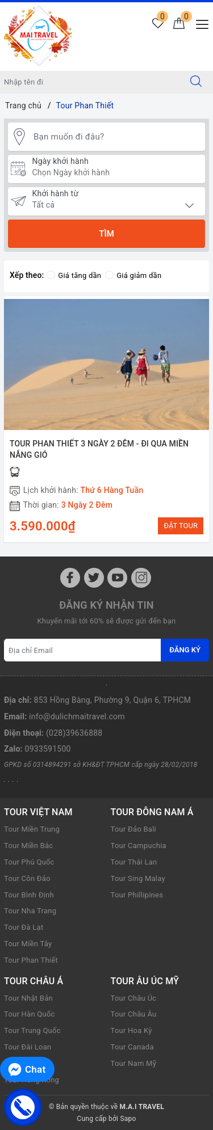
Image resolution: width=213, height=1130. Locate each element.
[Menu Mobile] (199, 22)
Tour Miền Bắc (28, 845)
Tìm (106, 234)
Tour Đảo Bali (134, 829)
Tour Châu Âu (134, 1014)
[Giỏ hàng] (178, 24)
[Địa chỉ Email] (82, 650)
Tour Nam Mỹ (134, 1063)
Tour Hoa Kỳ (131, 1030)
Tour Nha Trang (30, 910)
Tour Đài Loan (27, 1047)
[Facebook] (70, 578)
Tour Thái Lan (134, 862)
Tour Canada (132, 1047)
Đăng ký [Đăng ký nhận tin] (185, 650)
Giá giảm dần (133, 275)
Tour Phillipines (137, 895)
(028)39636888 (74, 732)
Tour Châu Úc (134, 998)
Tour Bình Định (29, 895)
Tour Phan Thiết (31, 960)
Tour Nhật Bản (28, 998)
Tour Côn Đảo (27, 878)
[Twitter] (94, 578)
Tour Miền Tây (28, 943)
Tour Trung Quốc (32, 1030)
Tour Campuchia (138, 845)
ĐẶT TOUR (181, 525)
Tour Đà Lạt (23, 927)
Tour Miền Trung (32, 829)
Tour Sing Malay (138, 878)
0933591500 (48, 748)
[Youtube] (117, 578)
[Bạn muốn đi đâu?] (116, 136)
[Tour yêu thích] (157, 24)
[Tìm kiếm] (196, 82)
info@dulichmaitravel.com (77, 716)
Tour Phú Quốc (29, 862)
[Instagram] (141, 578)
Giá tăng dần (74, 275)
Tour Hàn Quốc (29, 1014)
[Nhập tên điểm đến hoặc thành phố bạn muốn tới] (89, 82)
